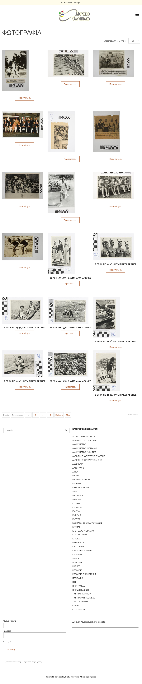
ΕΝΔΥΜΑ (76, 511)
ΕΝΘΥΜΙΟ (77, 515)
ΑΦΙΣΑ (75, 472)
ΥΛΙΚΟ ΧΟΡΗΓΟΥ (80, 602)
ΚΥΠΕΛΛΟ (77, 554)
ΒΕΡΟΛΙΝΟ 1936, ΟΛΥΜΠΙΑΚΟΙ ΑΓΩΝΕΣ (70, 278)
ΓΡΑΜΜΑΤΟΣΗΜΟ (80, 487)
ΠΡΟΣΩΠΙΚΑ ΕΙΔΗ (80, 590)
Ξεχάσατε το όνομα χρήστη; (32, 662)
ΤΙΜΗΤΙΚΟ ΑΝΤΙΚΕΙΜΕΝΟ (83, 598)
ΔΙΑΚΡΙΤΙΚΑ (77, 495)
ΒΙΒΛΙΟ (75, 476)
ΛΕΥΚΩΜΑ (77, 562)
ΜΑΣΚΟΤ (76, 566)
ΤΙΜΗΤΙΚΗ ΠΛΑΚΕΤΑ (81, 594)
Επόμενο (59, 415)
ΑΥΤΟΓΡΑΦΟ (78, 468)
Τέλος (68, 415)
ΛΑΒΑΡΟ (76, 558)
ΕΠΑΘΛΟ (76, 527)
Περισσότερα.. (25, 98)
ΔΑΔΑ (75, 491)
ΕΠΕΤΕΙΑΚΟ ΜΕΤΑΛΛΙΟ (83, 531)
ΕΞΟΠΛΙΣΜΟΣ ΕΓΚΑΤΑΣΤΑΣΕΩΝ (87, 523)
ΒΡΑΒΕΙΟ (76, 483)
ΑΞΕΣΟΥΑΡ (77, 464)
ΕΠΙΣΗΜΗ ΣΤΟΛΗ (80, 535)
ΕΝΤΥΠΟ (76, 519)
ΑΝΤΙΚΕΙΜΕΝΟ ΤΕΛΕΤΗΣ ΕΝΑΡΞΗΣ (88, 456)
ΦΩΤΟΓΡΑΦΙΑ (78, 609)
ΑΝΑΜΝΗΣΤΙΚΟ (79, 444)
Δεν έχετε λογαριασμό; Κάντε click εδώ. (89, 622)
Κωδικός (7, 631)
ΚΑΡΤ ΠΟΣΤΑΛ (79, 547)
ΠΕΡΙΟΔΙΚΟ (77, 578)
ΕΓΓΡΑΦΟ (76, 503)
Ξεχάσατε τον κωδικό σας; (12, 662)
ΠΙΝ (74, 582)
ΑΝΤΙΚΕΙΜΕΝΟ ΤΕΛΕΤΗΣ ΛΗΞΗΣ (87, 460)
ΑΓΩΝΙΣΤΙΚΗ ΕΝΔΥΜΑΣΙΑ (83, 436)
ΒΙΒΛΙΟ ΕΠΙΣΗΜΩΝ (81, 480)
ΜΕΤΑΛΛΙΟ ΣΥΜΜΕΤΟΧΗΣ (84, 574)
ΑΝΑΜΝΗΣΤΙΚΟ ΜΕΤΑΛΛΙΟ (84, 448)
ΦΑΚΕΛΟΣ (77, 605)
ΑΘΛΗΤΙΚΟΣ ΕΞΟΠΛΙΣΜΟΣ (84, 440)
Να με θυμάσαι (11, 642)
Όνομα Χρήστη (9, 621)
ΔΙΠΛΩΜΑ (76, 499)
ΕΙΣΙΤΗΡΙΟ (77, 507)
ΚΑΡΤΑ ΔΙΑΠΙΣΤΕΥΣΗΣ (82, 550)
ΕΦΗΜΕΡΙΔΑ (78, 543)
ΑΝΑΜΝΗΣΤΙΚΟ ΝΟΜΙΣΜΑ (84, 452)
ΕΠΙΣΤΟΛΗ (77, 539)
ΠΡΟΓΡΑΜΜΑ (78, 586)
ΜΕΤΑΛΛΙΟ (77, 570)
